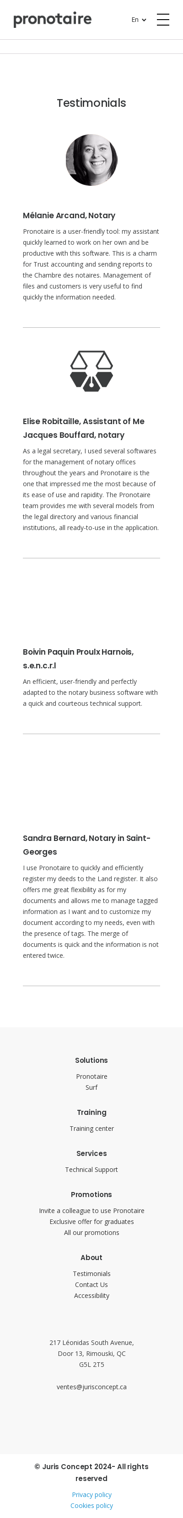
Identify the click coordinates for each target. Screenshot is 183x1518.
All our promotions (91, 1232)
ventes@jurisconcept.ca (92, 1386)
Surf (91, 1087)
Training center (92, 1128)
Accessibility (91, 1295)
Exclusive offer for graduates (91, 1221)
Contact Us (91, 1284)
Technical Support (91, 1169)
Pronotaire (92, 1076)
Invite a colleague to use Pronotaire (92, 1210)
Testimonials (92, 1273)
